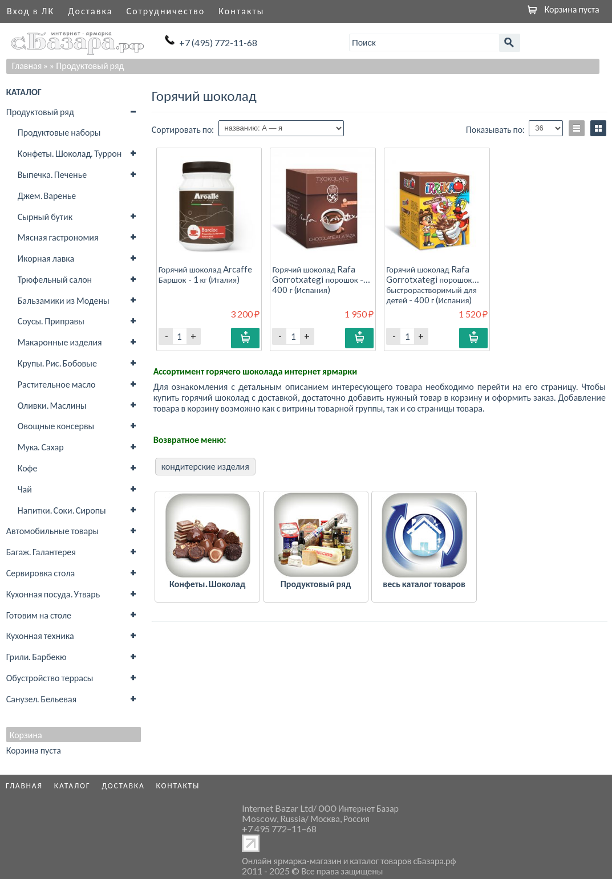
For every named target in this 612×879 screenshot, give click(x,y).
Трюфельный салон (55, 279)
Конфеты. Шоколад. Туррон (69, 153)
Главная (27, 65)
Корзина (26, 735)
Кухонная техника (40, 635)
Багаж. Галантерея (41, 551)
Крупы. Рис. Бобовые (57, 362)
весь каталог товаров (424, 583)
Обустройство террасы (50, 677)
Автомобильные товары (52, 530)
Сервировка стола (40, 572)
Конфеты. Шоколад (207, 583)
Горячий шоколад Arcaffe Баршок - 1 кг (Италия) (205, 274)
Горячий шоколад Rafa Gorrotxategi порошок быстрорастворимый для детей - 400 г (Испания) (431, 285)
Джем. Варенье (47, 195)
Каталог (72, 785)
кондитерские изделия (205, 466)
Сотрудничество (166, 10)
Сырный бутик (45, 216)
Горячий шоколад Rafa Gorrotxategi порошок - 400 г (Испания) (317, 279)
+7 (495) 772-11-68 (218, 42)
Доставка (90, 10)
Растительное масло (57, 384)
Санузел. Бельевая (41, 698)
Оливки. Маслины (52, 405)
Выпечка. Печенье (52, 174)
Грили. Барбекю (36, 656)
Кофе (28, 467)
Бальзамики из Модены (64, 300)
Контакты (241, 10)
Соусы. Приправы (51, 320)
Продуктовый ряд (40, 111)
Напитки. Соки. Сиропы (62, 509)
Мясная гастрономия (58, 236)
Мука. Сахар (41, 446)
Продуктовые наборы (59, 132)
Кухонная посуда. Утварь (53, 593)
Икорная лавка (46, 258)
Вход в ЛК (30, 10)
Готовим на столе (38, 614)
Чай (25, 488)
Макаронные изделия (60, 341)
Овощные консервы (56, 425)
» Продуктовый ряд (87, 65)
